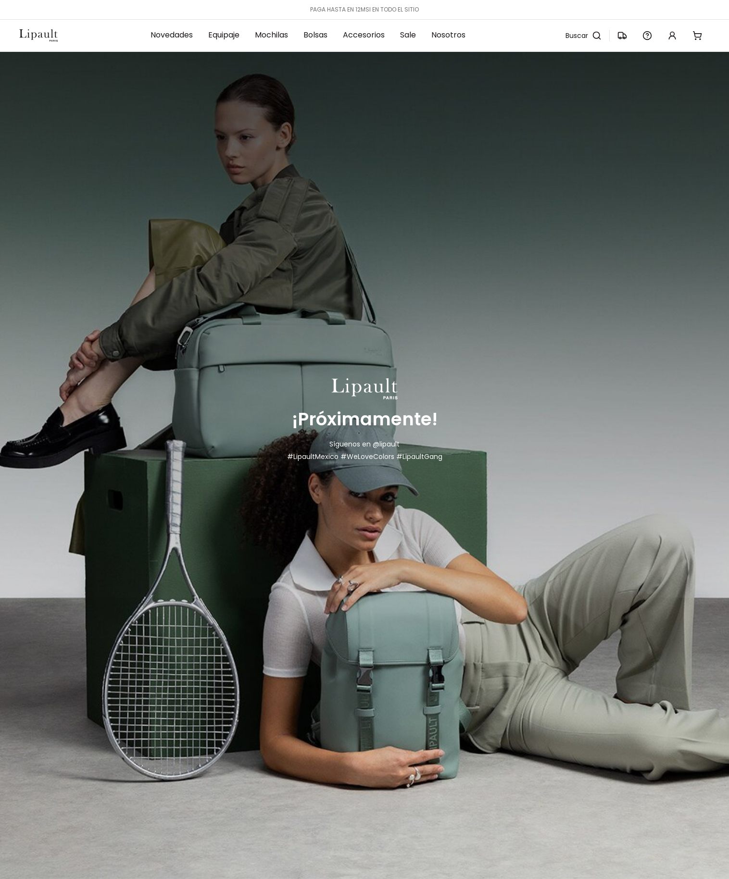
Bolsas (315, 34)
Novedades (172, 34)
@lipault (386, 444)
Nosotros (448, 34)
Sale (408, 34)
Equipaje (223, 34)
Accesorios (364, 34)
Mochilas (271, 34)
